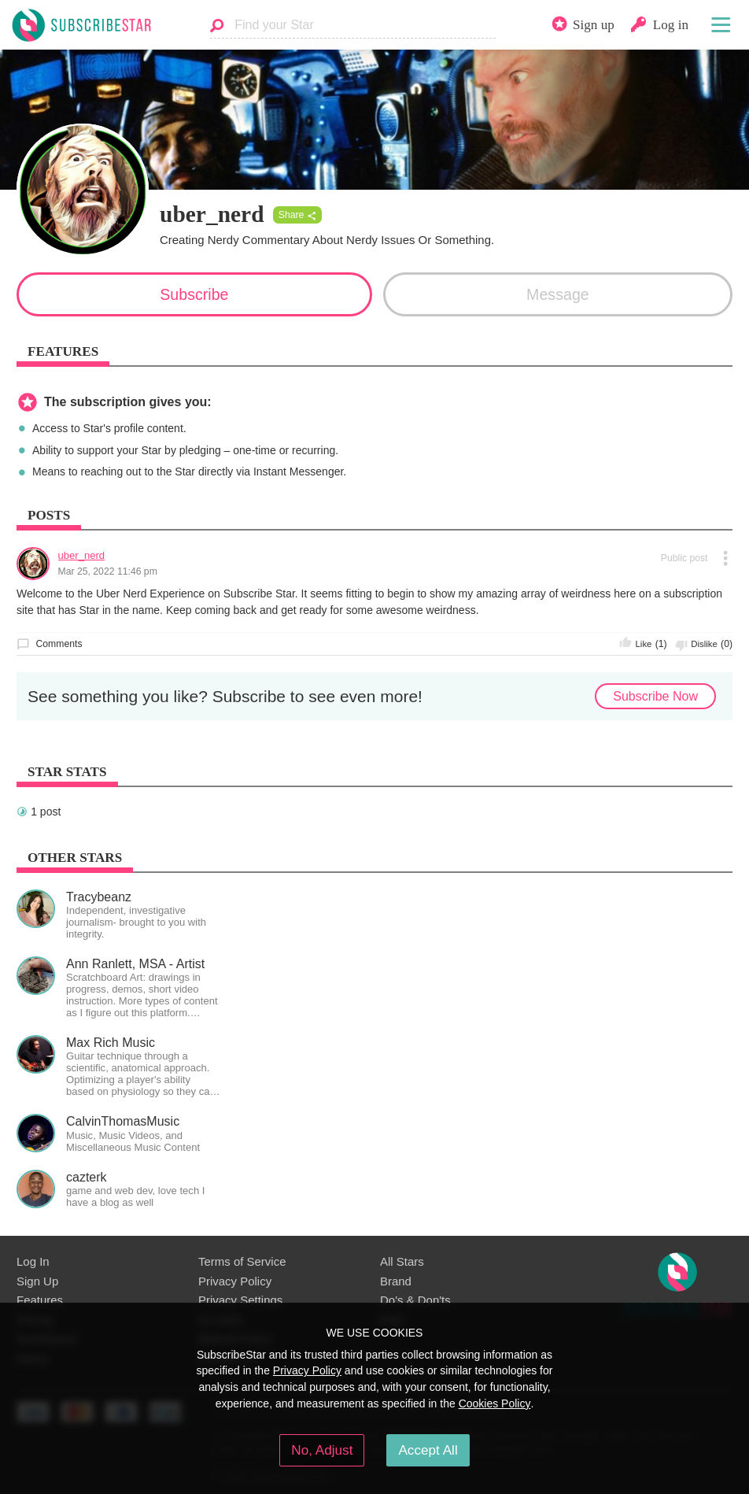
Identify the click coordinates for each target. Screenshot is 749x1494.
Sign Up (37, 1281)
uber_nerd (81, 555)
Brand (395, 1281)
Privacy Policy (234, 1281)
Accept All (427, 1450)
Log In (33, 1261)
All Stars (402, 1261)
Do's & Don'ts (415, 1300)
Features (40, 1300)
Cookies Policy (495, 1403)
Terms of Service (242, 1261)
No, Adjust (321, 1450)
